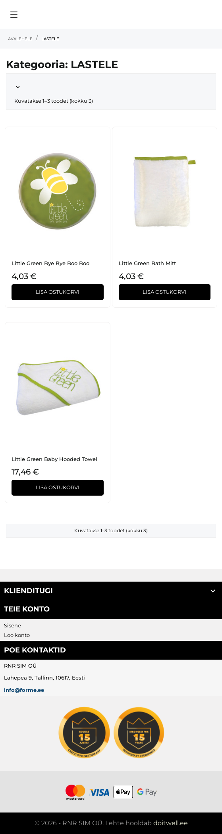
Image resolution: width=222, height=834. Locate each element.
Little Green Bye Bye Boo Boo (50, 263)
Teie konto (27, 609)
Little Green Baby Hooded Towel (54, 459)
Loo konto (17, 635)
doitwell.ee (170, 823)
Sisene (12, 625)
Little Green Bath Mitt (147, 263)
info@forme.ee (24, 690)
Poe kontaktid (35, 650)
